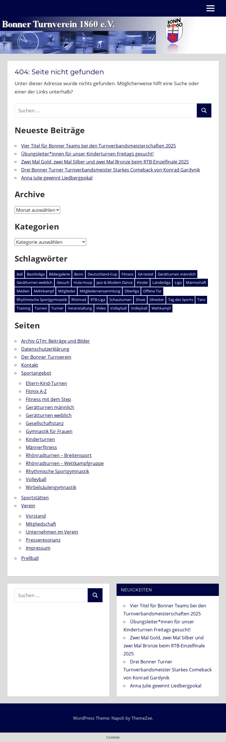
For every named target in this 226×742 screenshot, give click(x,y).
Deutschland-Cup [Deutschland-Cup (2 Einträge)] (102, 274)
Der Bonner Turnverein (46, 357)
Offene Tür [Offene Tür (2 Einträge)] (152, 291)
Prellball (30, 558)
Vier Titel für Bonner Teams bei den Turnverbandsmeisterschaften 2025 (98, 146)
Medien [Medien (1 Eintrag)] (23, 291)
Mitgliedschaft (41, 524)
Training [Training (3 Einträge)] (23, 308)
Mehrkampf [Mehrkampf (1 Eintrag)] (44, 291)
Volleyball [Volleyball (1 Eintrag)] (139, 308)
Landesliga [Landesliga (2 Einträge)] (161, 282)
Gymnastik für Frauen (49, 431)
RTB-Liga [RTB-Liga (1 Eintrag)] (98, 299)
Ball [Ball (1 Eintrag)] (20, 274)
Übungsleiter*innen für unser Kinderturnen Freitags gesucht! (87, 154)
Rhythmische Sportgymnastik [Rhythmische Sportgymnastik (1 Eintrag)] (42, 299)
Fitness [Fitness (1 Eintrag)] (127, 274)
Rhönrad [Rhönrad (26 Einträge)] (78, 299)
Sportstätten (35, 497)
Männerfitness (41, 447)
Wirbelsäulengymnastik (51, 487)
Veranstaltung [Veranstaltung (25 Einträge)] (80, 308)
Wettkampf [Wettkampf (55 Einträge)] (161, 308)
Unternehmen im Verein (52, 532)
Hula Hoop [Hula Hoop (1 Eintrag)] (83, 282)
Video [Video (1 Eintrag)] (101, 308)
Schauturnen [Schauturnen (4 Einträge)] (120, 299)
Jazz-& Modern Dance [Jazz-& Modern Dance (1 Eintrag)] (115, 282)
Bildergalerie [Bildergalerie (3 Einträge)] (59, 274)
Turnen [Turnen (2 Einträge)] (41, 308)
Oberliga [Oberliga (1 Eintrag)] (132, 291)
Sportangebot (36, 373)
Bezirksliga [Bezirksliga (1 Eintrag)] (36, 274)
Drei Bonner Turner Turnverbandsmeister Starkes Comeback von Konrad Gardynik (110, 170)
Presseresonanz (43, 540)
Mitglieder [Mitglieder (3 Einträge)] (66, 291)
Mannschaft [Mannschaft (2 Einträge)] (196, 282)
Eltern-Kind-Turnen (46, 383)
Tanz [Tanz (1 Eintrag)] (201, 299)
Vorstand (36, 516)
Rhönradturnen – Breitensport (59, 455)
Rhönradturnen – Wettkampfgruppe (65, 463)
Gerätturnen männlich (50, 407)
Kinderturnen (40, 439)
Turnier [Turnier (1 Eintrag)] (57, 308)
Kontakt (29, 365)
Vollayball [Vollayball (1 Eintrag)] (118, 308)
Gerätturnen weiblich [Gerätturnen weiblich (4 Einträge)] (34, 282)
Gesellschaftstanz (45, 423)
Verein (28, 505)
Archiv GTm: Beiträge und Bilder (55, 341)
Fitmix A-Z (36, 391)
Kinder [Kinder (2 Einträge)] (142, 282)
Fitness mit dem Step (48, 399)
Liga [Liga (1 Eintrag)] (178, 282)
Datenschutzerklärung (45, 349)
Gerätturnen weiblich (49, 415)
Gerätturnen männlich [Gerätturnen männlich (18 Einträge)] (177, 274)
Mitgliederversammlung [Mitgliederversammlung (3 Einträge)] (100, 291)
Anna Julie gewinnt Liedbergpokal (57, 178)
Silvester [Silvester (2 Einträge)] (157, 299)
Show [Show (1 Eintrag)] (140, 299)
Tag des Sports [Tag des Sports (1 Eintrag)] (180, 299)
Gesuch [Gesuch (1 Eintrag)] (63, 282)
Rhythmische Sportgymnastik (57, 471)
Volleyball (36, 479)
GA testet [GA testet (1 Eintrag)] (146, 274)
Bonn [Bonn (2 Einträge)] (78, 274)
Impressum (38, 548)
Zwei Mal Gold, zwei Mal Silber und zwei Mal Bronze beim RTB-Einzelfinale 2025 (105, 162)
